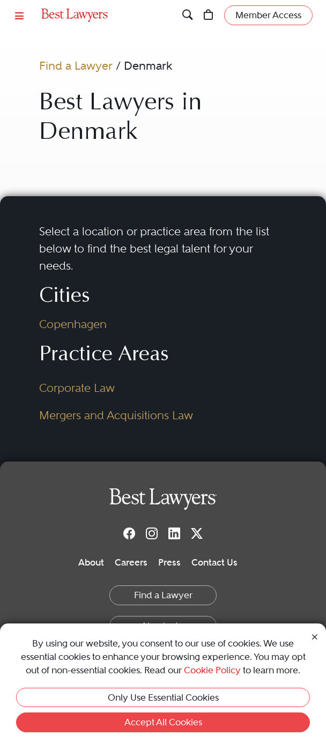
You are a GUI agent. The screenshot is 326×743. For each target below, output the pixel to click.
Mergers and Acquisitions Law (116, 415)
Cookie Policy (212, 670)
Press (169, 562)
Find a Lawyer (76, 65)
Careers (131, 562)
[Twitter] (197, 533)
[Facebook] (129, 533)
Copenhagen (73, 324)
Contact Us (214, 562)
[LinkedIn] (174, 533)
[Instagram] (152, 533)
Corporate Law (77, 388)
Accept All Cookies (163, 722)
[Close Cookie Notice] (315, 636)
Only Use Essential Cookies (163, 697)
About (91, 562)
